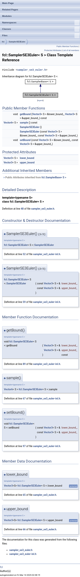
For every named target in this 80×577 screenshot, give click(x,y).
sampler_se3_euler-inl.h (46, 254)
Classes (40, 29)
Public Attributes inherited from (34, 177)
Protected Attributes (52, 50)
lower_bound (27, 158)
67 (24, 398)
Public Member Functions (67, 46)
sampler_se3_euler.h (31, 70)
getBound (25, 114)
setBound (25, 140)
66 (24, 529)
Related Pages (10, 9)
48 (22, 208)
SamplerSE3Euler (17, 42)
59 (24, 302)
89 (24, 364)
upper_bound (27, 162)
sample (24, 122)
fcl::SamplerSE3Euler (16, 245)
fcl (3, 42)
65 (24, 494)
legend (40, 100)
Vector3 (36, 114)
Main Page (8, 3)
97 (24, 446)
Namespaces (40, 22)
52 (24, 254)
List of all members (71, 50)
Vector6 (8, 122)
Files (40, 35)
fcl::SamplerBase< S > (54, 177)
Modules (7, 16)
